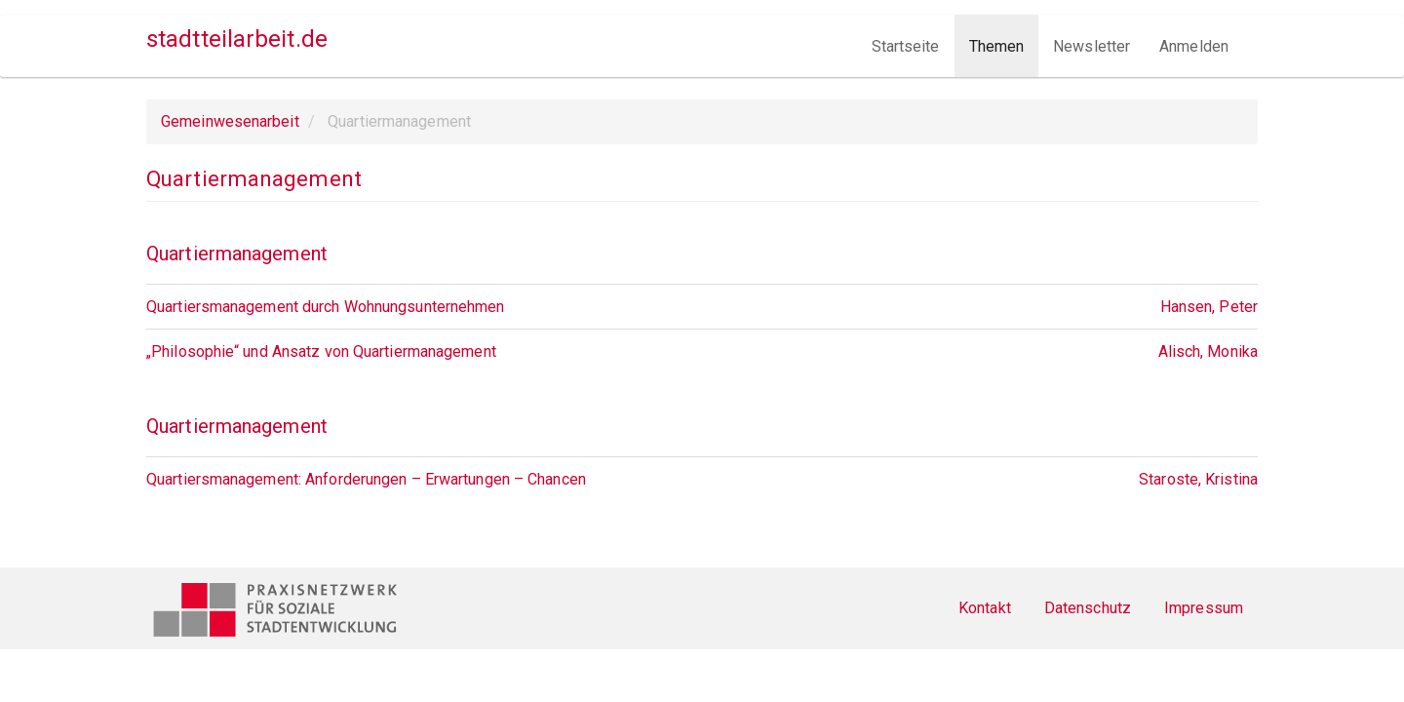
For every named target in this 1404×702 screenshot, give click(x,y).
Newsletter (1091, 46)
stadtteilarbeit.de (237, 39)
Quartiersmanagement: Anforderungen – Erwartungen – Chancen (366, 479)
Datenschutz (1087, 608)
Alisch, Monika (1208, 351)
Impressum (1203, 608)
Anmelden (1193, 46)
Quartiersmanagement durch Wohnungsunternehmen (325, 306)
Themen (997, 46)
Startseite (906, 46)
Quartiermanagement (237, 253)
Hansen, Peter (1209, 306)
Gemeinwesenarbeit (230, 121)
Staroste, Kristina (1198, 479)
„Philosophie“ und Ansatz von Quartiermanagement (321, 351)
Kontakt (984, 608)
